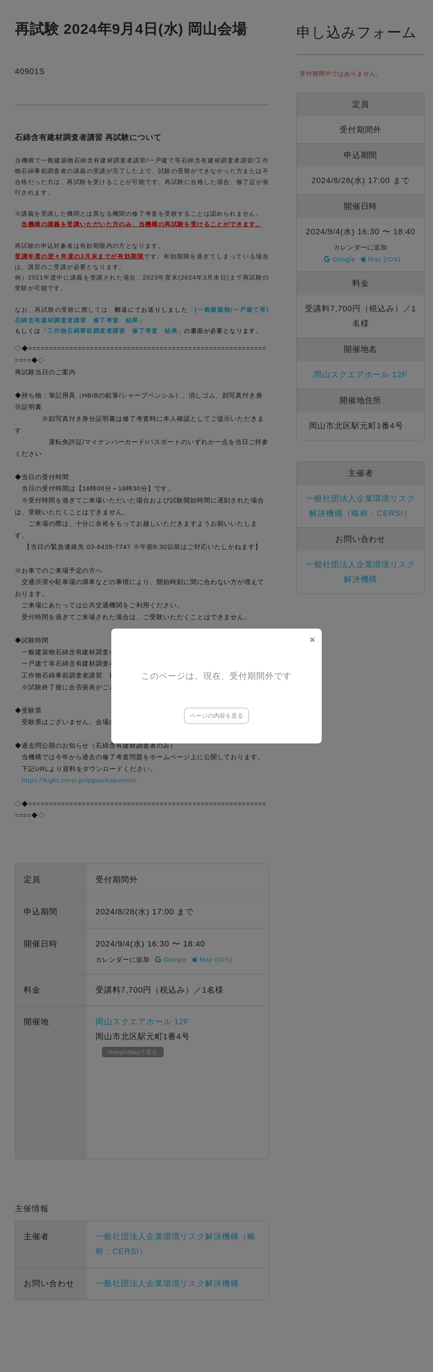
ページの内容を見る (216, 715)
